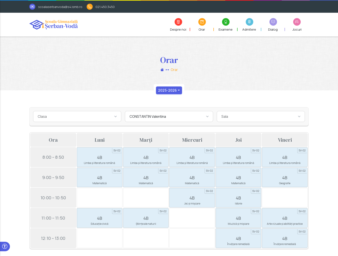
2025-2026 (167, 90)
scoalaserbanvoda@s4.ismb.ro (60, 7)
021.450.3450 (105, 7)
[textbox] (77, 116)
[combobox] (77, 116)
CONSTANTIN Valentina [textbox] (148, 116)
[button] (178, 24)
